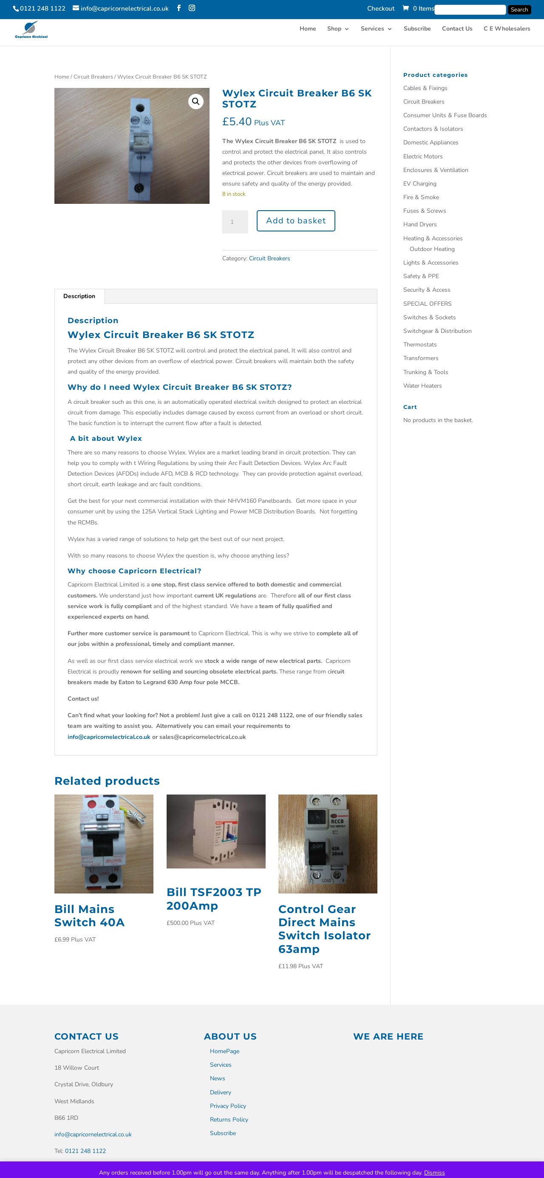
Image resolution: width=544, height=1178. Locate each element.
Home (308, 30)
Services (372, 30)
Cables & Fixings (425, 88)
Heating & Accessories (433, 238)
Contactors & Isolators (433, 129)
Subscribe (417, 30)
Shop (334, 30)
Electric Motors (423, 156)
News (217, 1078)
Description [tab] (79, 296)
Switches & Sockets (429, 317)
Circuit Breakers (93, 77)
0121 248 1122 (85, 1151)
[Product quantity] (235, 222)
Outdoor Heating (432, 249)
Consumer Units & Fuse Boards (445, 115)
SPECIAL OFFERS (427, 304)
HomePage (224, 1051)
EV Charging (419, 184)
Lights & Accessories (431, 263)
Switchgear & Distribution (437, 331)
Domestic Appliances (431, 142)
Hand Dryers (420, 224)
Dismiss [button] (434, 1173)
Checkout (380, 9)
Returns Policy (229, 1120)
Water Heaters (422, 386)
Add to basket (296, 220)
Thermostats (420, 345)
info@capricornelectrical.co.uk (109, 737)
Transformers (421, 358)
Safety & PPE (421, 276)
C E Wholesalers (507, 30)
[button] (196, 101)
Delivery (220, 1092)
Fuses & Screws (424, 211)
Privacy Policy (228, 1106)
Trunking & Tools (425, 372)
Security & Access (426, 290)
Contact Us (457, 30)
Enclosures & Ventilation (435, 170)
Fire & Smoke (421, 197)
